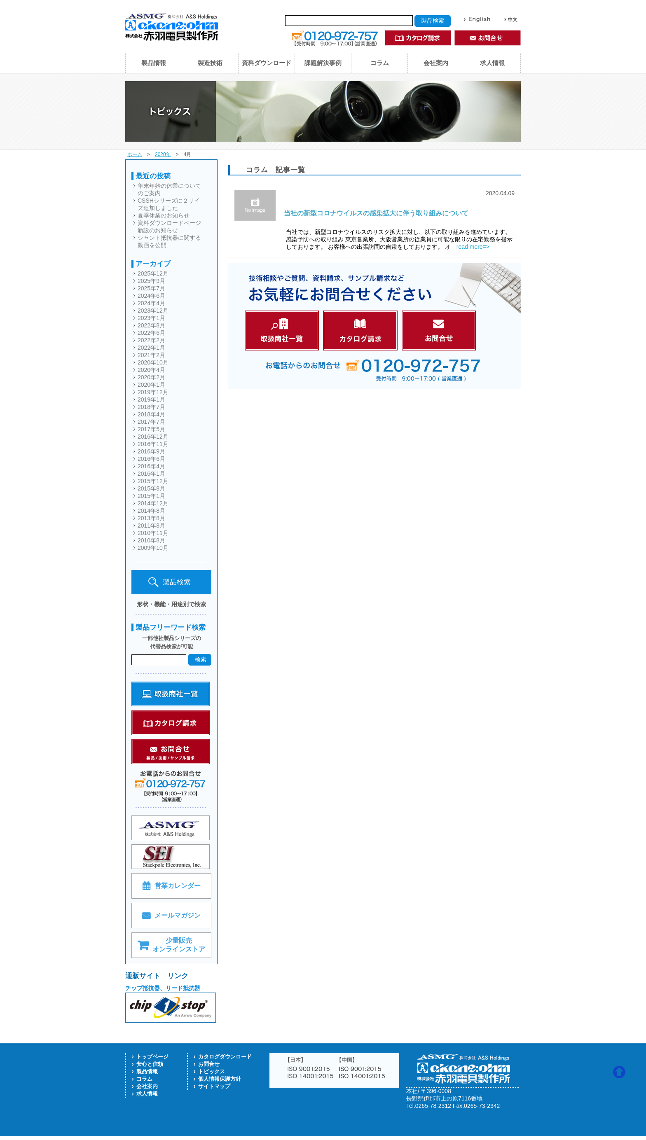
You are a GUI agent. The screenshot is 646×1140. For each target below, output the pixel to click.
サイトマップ (214, 1086)
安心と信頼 (149, 1064)
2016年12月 (153, 436)
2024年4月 (151, 303)
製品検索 (169, 582)
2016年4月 (151, 466)
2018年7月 (151, 407)
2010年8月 (151, 540)
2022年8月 (151, 325)
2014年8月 (151, 510)
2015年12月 (153, 481)
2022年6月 (151, 332)
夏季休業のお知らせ (164, 215)
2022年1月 (151, 347)
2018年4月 (151, 414)
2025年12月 (153, 273)
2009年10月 (153, 547)
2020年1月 (151, 384)
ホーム (134, 154)
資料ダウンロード (266, 62)
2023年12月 (153, 310)
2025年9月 (151, 281)
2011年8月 (151, 525)
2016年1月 (151, 473)
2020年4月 (151, 370)
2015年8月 (151, 488)
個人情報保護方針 (219, 1079)
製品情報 (153, 62)
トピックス (211, 1071)
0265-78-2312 (433, 1106)
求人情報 (492, 62)
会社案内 (436, 62)
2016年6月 (151, 459)
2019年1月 (151, 399)
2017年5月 (151, 429)
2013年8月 (151, 518)
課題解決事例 (323, 62)
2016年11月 (153, 444)
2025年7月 (151, 288)
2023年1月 (151, 318)
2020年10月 (153, 362)
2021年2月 (151, 355)
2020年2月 (151, 377)
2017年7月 (151, 421)
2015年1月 (151, 496)
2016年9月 (151, 451)
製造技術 (210, 62)
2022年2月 (151, 340)
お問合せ (209, 1064)
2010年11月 (153, 533)
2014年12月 (153, 503)
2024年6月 (151, 295)
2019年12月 (153, 392)
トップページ (152, 1057)
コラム (379, 62)
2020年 (163, 154)
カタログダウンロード (225, 1057)
